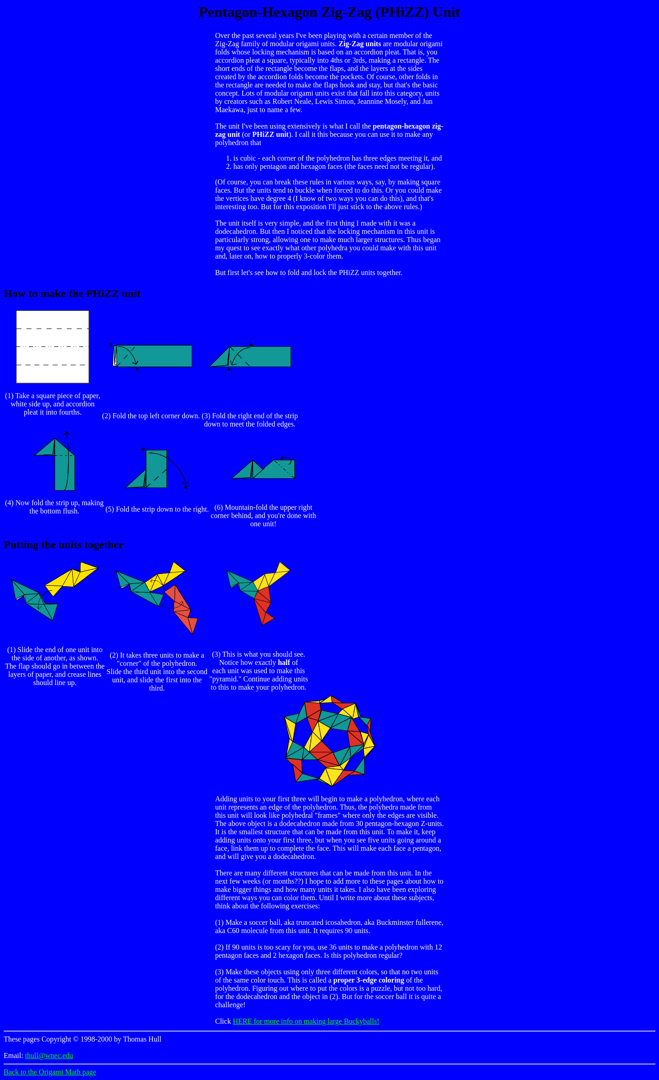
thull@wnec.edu (49, 1055)
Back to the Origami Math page (50, 1072)
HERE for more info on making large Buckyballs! (306, 1021)
